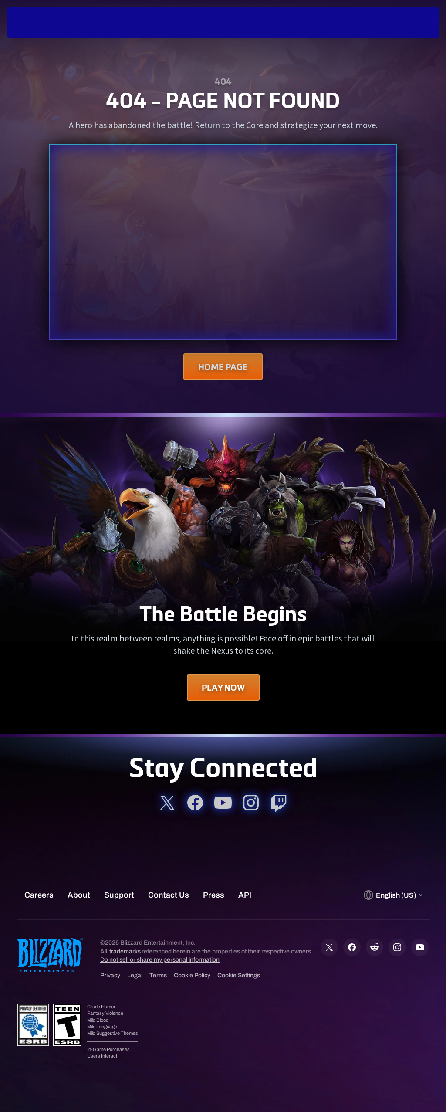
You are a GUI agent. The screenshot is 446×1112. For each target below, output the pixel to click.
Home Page (223, 366)
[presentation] (33, 22)
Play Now (223, 687)
